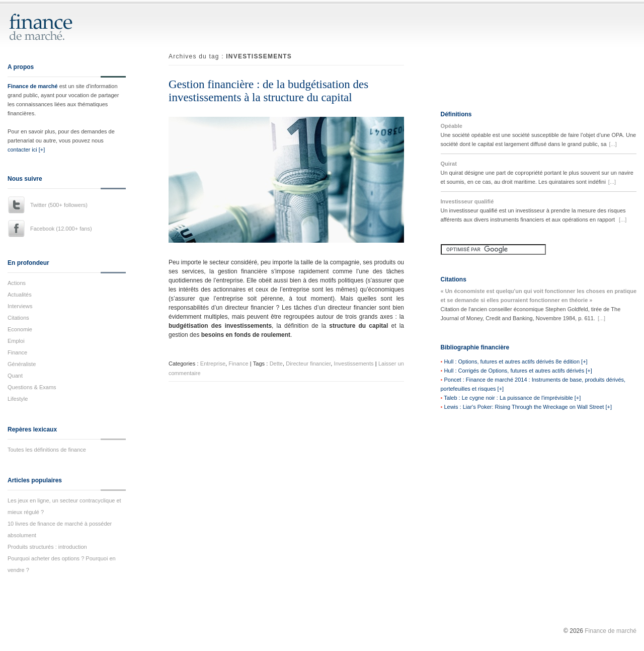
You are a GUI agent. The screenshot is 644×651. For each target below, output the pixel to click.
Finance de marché (33, 86)
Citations (18, 318)
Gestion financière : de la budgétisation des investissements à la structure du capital (268, 91)
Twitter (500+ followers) (59, 205)
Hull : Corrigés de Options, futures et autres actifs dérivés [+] (518, 371)
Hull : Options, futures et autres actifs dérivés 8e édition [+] (515, 361)
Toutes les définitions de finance (47, 450)
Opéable (451, 126)
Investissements (354, 363)
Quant (15, 376)
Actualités (20, 295)
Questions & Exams (32, 387)
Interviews (20, 306)
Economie (20, 329)
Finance (17, 352)
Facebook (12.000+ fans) (61, 229)
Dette (276, 363)
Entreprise (212, 363)
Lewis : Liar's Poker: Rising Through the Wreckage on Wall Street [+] (528, 407)
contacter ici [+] (26, 150)
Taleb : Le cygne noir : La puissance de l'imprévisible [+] (512, 398)
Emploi (16, 341)
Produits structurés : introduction (47, 547)
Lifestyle (18, 399)
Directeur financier (308, 363)
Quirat (449, 164)
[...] (613, 144)
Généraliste (22, 364)
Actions (17, 283)
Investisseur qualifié (467, 201)
